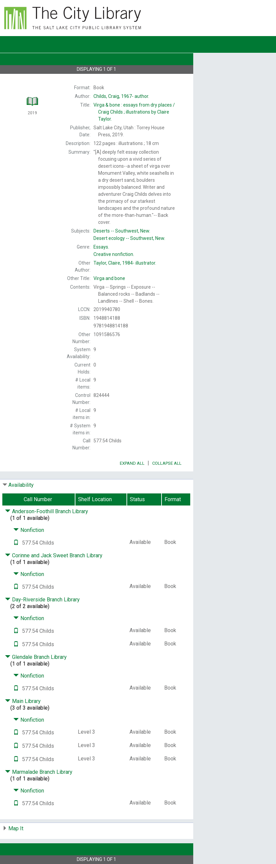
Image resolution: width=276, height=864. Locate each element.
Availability (21, 485)
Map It (15, 828)
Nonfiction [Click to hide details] (28, 530)
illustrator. (124, 263)
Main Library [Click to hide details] (23, 701)
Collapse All (167, 463)
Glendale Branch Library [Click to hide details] (36, 657)
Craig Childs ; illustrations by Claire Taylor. (134, 112)
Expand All (132, 463)
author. (121, 96)
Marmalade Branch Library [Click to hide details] (38, 772)
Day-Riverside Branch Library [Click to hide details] (42, 599)
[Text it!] (16, 543)
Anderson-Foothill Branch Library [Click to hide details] (46, 511)
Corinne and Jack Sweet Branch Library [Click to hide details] (53, 555)
